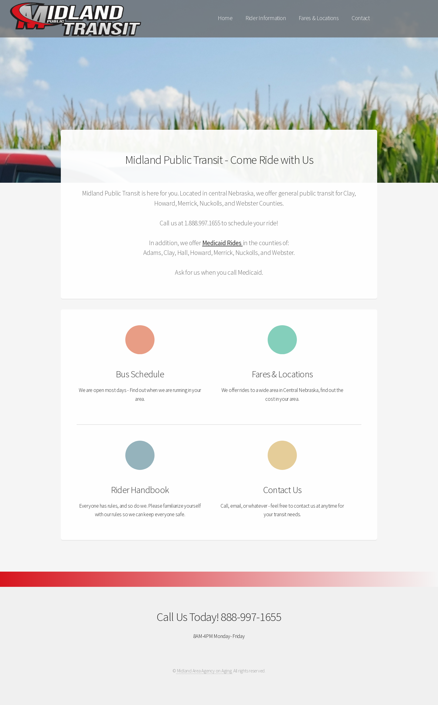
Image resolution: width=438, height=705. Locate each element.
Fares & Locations (319, 18)
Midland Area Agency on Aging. (204, 671)
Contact (361, 18)
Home (225, 18)
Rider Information (265, 18)
